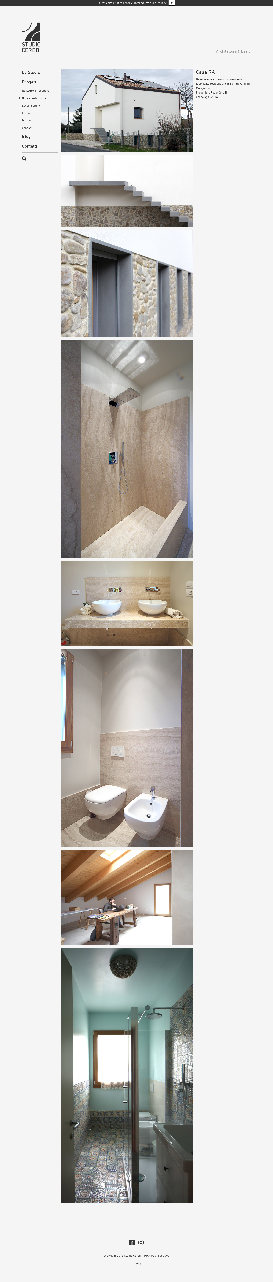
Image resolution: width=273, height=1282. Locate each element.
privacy (136, 1263)
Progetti (29, 81)
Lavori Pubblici (31, 105)
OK (172, 2)
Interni (26, 113)
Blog (26, 136)
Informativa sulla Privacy (150, 2)
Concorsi (27, 127)
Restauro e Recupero (35, 90)
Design (26, 120)
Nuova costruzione (34, 98)
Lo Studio (31, 72)
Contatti (29, 145)
